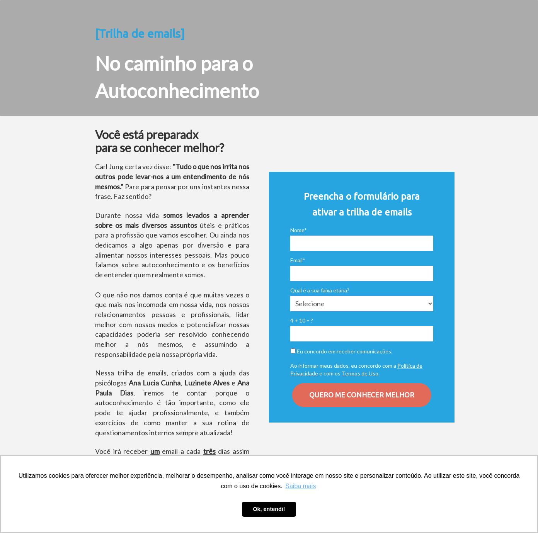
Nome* (298, 230)
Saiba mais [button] (300, 486)
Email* (297, 260)
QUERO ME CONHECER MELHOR (361, 395)
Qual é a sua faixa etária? (319, 290)
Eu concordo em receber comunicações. (341, 351)
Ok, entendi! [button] (269, 509)
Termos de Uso (360, 373)
